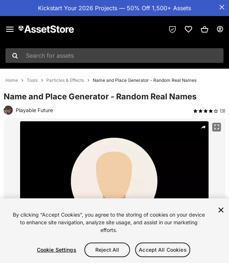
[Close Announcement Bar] (221, 7)
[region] (114, 230)
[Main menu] (10, 29)
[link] (188, 29)
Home (11, 80)
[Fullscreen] (216, 127)
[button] (204, 29)
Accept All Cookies (163, 250)
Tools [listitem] (32, 80)
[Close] (221, 210)
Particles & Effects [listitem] (65, 80)
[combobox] (114, 55)
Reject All (107, 250)
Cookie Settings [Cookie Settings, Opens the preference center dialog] (56, 250)
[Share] (203, 127)
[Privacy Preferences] (172, 29)
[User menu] (220, 29)
